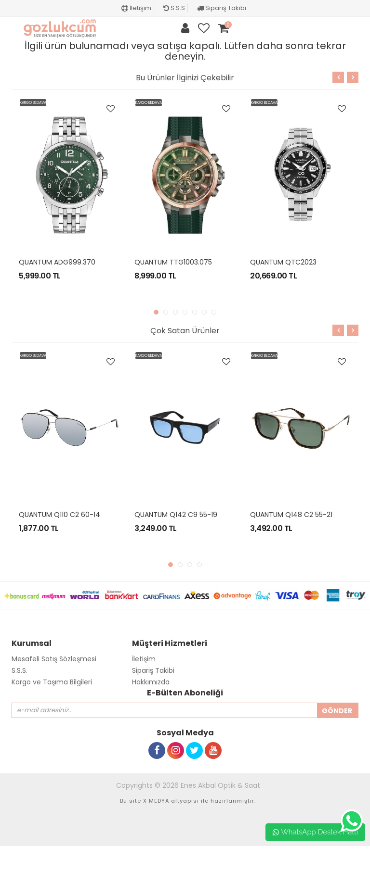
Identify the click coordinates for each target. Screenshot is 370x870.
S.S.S (174, 8)
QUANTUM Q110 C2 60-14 (59, 514)
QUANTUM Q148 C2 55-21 (291, 514)
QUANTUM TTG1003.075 (173, 262)
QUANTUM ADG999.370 (57, 262)
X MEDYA (156, 801)
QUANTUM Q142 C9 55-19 (175, 514)
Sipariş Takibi (221, 8)
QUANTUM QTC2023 (283, 262)
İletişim (136, 8)
